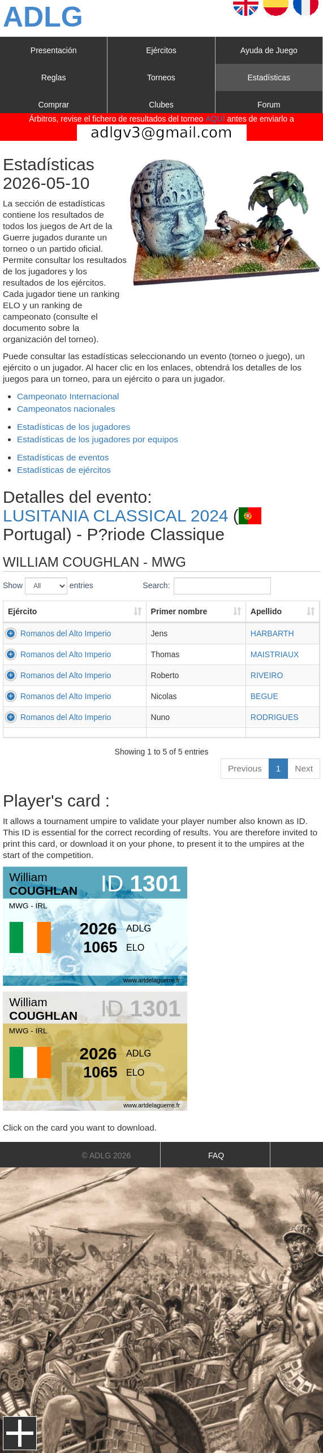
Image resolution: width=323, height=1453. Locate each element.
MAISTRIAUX (275, 654)
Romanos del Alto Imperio (65, 633)
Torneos (161, 77)
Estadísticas (269, 77)
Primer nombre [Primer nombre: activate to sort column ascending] (179, 611)
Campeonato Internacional (68, 396)
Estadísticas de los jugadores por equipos (97, 439)
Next (304, 768)
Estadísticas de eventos (63, 457)
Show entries (48, 585)
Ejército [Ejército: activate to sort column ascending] (22, 611)
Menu (20, 1433)
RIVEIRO (267, 675)
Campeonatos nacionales (66, 408)
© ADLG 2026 (106, 1155)
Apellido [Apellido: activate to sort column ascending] (266, 611)
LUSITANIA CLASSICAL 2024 (116, 515)
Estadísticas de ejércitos (64, 470)
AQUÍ (215, 118)
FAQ (216, 1155)
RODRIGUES (275, 717)
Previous (245, 768)
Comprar (53, 104)
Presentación (54, 50)
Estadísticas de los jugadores (73, 427)
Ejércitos (161, 50)
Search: (206, 585)
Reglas (53, 77)
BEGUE (264, 696)
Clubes (161, 104)
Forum (268, 104)
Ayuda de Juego (269, 50)
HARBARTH (272, 633)
